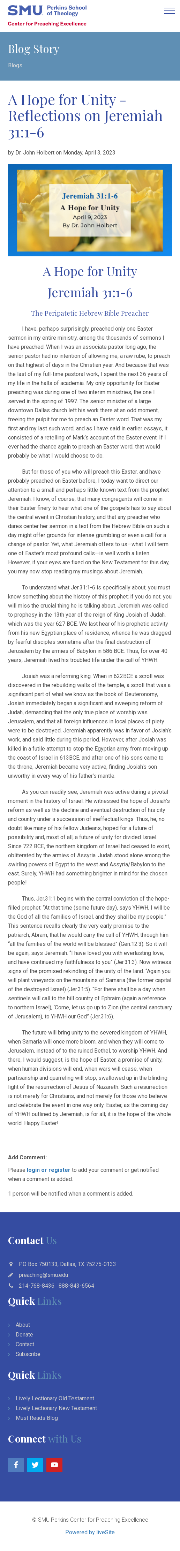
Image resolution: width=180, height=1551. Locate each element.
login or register (48, 1170)
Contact (25, 1344)
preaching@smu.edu (43, 1275)
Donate (24, 1334)
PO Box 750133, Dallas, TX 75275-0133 (67, 1264)
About (23, 1325)
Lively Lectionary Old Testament (55, 1398)
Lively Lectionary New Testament (56, 1408)
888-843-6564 (76, 1285)
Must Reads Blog (37, 1418)
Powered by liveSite (90, 1532)
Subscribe (28, 1354)
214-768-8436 (36, 1285)
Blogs (15, 65)
